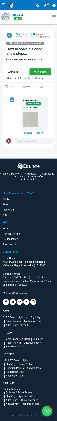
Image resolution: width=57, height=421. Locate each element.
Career (21, 176)
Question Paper (29, 400)
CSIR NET (9, 383)
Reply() (40, 133)
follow (18, 19)
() (28, 133)
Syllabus (23, 317)
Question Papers (32, 342)
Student (7, 199)
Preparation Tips (15, 346)
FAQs (6, 228)
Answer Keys (34, 368)
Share (26, 86)
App (5, 214)
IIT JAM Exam (10, 338)
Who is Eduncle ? (12, 173)
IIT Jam (7, 332)
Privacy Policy (31, 179)
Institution (8, 209)
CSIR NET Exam (11, 389)
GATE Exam (9, 317)
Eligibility (35, 317)
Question (38, 34)
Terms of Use (38, 176)
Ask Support (9, 244)
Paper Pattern (13, 321)
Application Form (33, 321)
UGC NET (8, 354)
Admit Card (12, 325)
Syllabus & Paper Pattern (19, 392)
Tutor (6, 204)
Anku (18, 34)
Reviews (31, 173)
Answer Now (40, 71)
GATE (6, 311)
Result (24, 325)
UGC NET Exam (11, 360)
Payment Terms (11, 233)
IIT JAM (18, 15)
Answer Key (12, 403)
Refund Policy (10, 238)
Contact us (48, 173)
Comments (46, 86)
